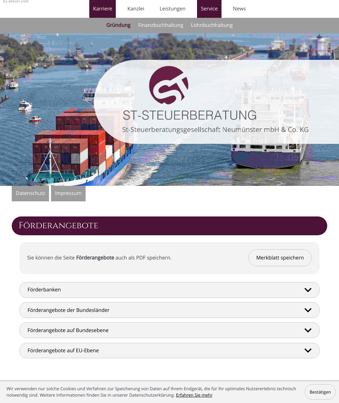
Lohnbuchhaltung (212, 25)
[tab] (169, 290)
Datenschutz (30, 193)
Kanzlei (136, 8)
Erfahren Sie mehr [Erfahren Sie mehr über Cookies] (194, 395)
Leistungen (172, 8)
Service (209, 8)
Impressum (68, 193)
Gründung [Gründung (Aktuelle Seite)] (118, 25)
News (239, 8)
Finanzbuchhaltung (160, 25)
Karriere (102, 8)
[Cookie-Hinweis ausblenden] (320, 392)
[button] (280, 257)
